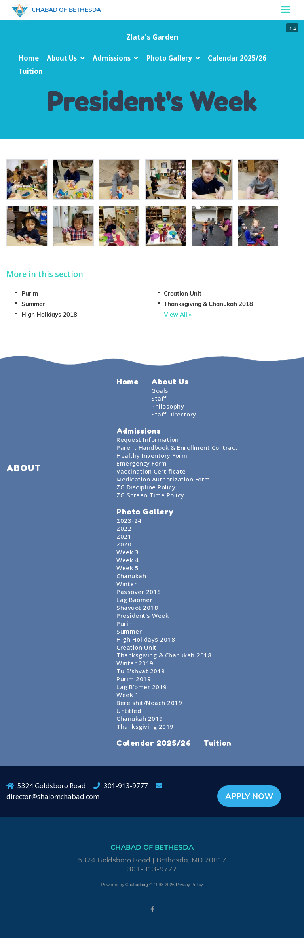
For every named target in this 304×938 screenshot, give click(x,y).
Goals (160, 390)
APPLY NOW (249, 796)
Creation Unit (182, 293)
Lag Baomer (134, 600)
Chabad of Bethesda (66, 9)
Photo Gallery (169, 58)
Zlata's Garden (152, 37)
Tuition (30, 71)
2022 (123, 528)
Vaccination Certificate (151, 471)
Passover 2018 (138, 592)
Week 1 (127, 695)
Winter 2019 (135, 663)
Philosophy (167, 406)
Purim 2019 (133, 679)
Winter (126, 584)
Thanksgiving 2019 (145, 726)
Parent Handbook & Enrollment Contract (177, 447)
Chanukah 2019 (139, 718)
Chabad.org (136, 884)
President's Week (142, 615)
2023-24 (129, 520)
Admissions (112, 58)
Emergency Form (141, 463)
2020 (123, 544)
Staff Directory (173, 414)
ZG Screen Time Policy (150, 495)
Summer (33, 304)
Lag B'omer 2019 (141, 687)
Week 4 (127, 560)
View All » (178, 314)
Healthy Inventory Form (151, 455)
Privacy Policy (189, 884)
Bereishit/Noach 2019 (149, 703)
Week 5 (127, 568)
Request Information (147, 439)
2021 (123, 536)
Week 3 (127, 552)
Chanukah (131, 576)
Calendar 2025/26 (237, 58)
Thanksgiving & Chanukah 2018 (208, 304)
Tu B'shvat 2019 (140, 671)
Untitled (128, 710)
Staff (159, 398)
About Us (62, 58)
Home (28, 58)
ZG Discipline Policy (145, 487)
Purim (29, 293)
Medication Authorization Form (163, 479)
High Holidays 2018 (49, 314)
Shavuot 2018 (137, 607)
